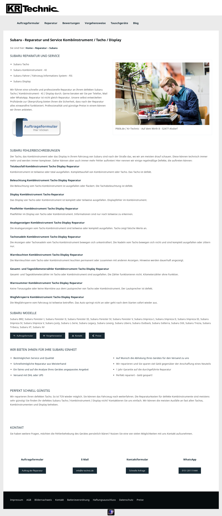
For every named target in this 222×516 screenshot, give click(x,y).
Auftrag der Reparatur (32, 470)
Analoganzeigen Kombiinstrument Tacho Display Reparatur (47, 222)
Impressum (16, 499)
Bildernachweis (43, 499)
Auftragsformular (23, 335)
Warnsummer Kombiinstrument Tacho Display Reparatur (46, 283)
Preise (96, 335)
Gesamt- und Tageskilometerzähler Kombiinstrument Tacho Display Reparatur (59, 268)
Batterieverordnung (78, 499)
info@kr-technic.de (85, 470)
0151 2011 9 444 (190, 470)
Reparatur (41, 48)
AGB (28, 499)
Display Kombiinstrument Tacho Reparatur (37, 194)
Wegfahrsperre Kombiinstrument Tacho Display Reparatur (47, 297)
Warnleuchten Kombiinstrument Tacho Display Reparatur (46, 254)
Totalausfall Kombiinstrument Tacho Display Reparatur (44, 166)
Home (29, 48)
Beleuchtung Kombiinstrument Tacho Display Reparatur (45, 180)
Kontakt (77, 335)
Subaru (53, 48)
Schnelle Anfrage (137, 470)
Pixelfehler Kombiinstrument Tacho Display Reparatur (44, 208)
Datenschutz (126, 499)
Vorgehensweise (52, 335)
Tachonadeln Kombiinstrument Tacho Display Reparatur (45, 236)
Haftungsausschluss (104, 499)
